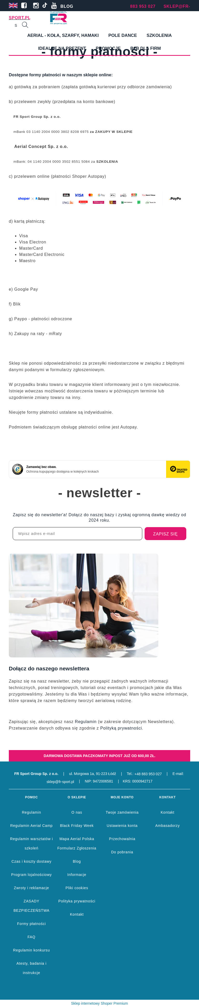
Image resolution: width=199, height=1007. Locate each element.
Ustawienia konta (122, 826)
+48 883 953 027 (148, 774)
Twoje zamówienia (122, 812)
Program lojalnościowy (31, 875)
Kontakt (77, 914)
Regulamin (86, 721)
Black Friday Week (77, 826)
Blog (77, 861)
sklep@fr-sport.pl (60, 782)
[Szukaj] (25, 25)
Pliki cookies (77, 888)
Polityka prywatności (76, 901)
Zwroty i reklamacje (31, 888)
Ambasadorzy (167, 826)
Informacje (76, 875)
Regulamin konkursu (31, 950)
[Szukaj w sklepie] (16, 25)
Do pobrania (122, 852)
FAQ (31, 937)
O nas (77, 812)
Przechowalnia (122, 839)
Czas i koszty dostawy (31, 861)
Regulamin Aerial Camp (31, 826)
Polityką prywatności (121, 728)
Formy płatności (31, 924)
